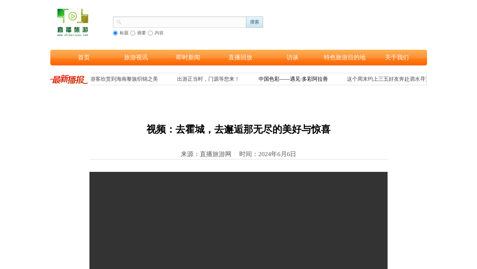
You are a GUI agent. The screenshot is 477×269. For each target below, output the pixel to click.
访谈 (292, 57)
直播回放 (240, 57)
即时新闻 (188, 57)
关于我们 (397, 57)
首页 (84, 57)
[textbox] (184, 21)
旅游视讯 (136, 57)
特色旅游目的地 (345, 57)
